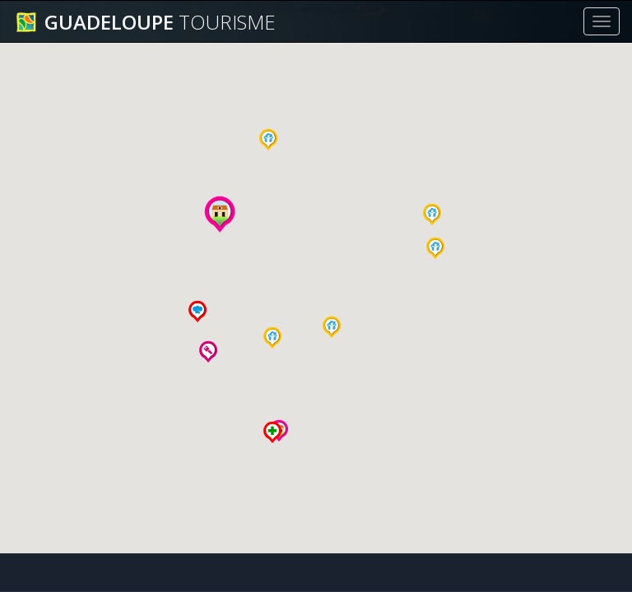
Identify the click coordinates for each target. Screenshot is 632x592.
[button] (272, 338)
